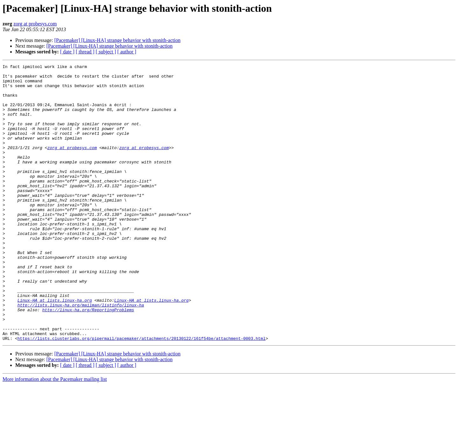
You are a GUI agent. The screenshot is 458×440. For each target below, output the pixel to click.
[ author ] (126, 51)
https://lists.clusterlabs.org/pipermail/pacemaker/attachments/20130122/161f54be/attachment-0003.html (141, 393)
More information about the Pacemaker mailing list (55, 434)
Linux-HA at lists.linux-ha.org (54, 348)
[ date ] (67, 51)
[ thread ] (85, 51)
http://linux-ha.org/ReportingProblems (88, 359)
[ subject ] (106, 51)
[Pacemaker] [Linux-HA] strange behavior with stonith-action (117, 40)
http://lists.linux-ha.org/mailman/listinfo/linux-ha (80, 353)
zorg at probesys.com (35, 23)
